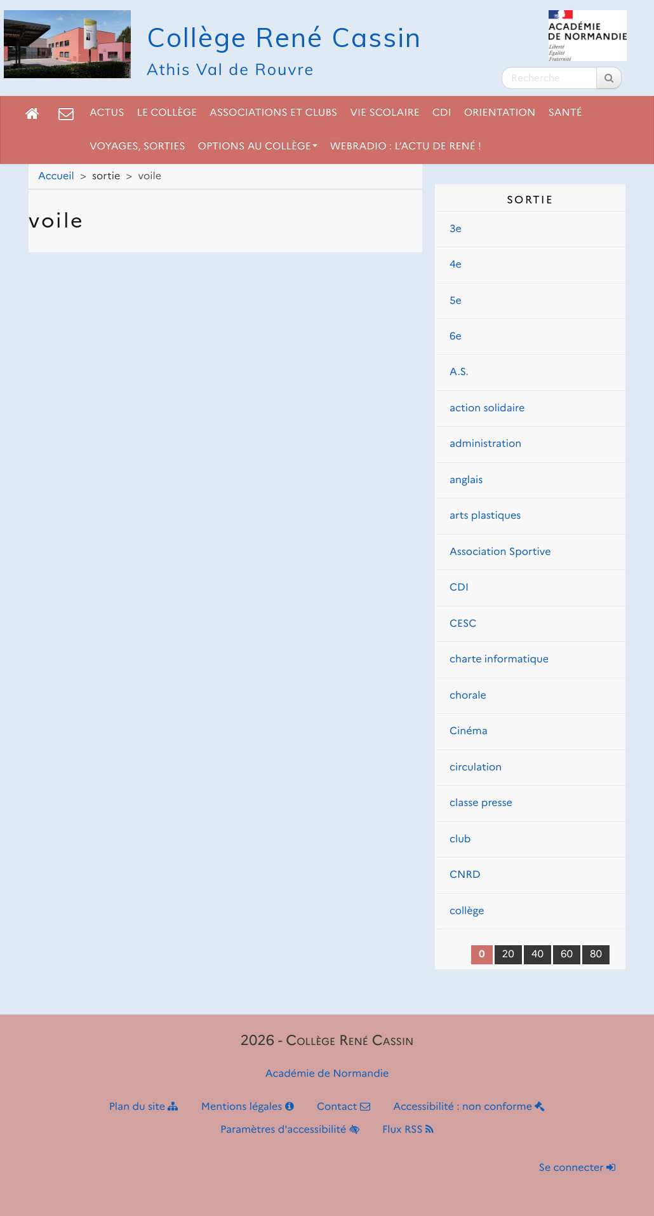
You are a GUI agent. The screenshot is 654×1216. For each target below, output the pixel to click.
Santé (565, 113)
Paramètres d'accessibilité (289, 1130)
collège (467, 911)
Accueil (56, 176)
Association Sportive (500, 552)
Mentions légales (247, 1107)
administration (485, 444)
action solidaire (487, 408)
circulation (476, 768)
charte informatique (499, 659)
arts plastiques (485, 516)
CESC (463, 624)
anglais (466, 480)
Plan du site (143, 1107)
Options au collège (257, 146)
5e (456, 301)
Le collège (167, 113)
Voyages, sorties (137, 146)
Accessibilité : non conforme (469, 1107)
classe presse (481, 803)
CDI (441, 113)
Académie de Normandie (327, 1074)
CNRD (465, 875)
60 (567, 954)
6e (456, 337)
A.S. (459, 372)
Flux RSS (408, 1130)
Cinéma (469, 731)
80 (596, 954)
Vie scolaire (384, 113)
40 (537, 954)
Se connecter (577, 1168)
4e (456, 265)
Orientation (500, 113)
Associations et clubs (273, 113)
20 (508, 954)
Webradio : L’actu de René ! (405, 146)
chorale (468, 696)
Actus (107, 113)
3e (456, 229)
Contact (343, 1107)
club (460, 839)
